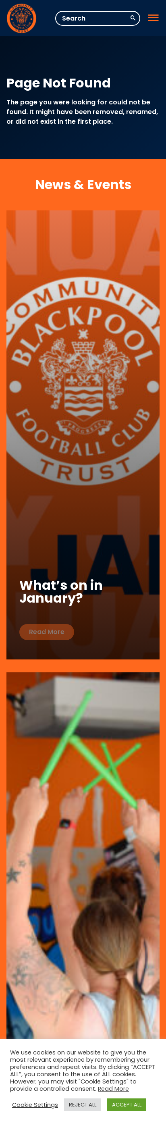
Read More (46, 631)
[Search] (97, 18)
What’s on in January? (61, 591)
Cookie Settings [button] (35, 1104)
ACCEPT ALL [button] (126, 1104)
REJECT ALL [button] (82, 1104)
